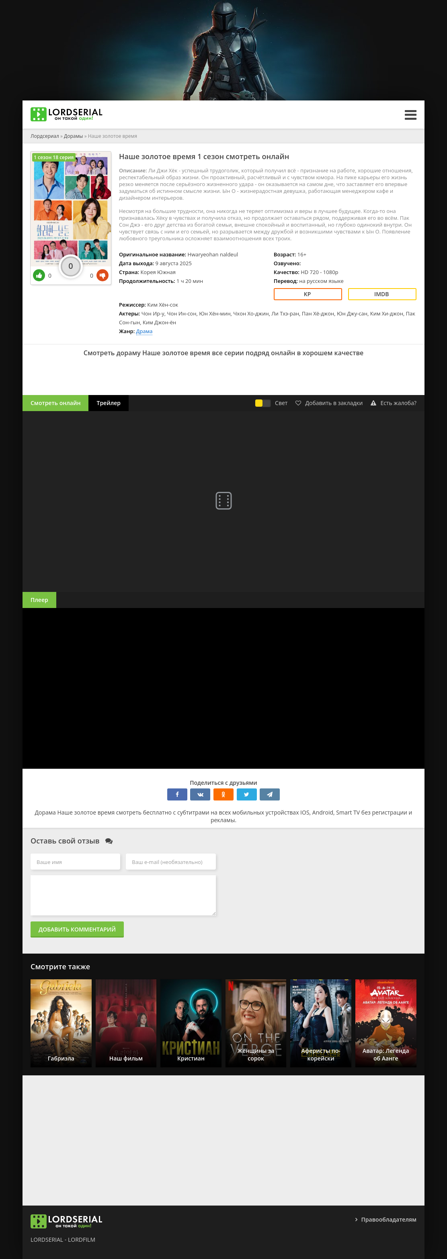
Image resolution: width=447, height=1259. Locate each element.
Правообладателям (388, 1219)
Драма (144, 331)
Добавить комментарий (77, 929)
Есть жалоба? (393, 403)
